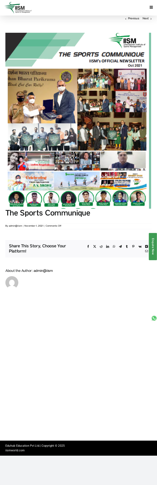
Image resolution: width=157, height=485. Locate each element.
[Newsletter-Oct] (78, 121)
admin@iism (15, 226)
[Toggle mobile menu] (151, 7)
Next (146, 19)
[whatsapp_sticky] (154, 317)
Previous (133, 19)
